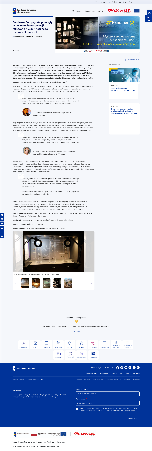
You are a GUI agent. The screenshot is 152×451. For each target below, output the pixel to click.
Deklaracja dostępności (83, 379)
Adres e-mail (81, 399)
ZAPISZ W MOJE (133, 60)
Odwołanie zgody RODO (114, 379)
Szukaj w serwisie (117, 2)
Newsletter (104, 373)
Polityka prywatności (98, 379)
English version (91, 373)
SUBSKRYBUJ (132, 418)
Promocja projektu (133, 373)
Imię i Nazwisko (82, 389)
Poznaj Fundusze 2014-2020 (35, 379)
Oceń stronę (76, 331)
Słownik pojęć (117, 373)
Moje (97, 2)
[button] (149, 12)
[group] (53, 251)
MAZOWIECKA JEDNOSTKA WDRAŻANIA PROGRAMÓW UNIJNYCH (83, 326)
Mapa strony (136, 379)
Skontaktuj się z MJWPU (94, 11)
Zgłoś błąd (127, 379)
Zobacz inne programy (19, 379)
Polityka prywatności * (129, 410)
